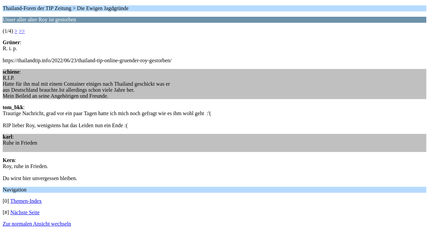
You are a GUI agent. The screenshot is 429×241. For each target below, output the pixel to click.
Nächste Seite (25, 212)
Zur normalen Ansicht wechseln (37, 224)
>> (22, 31)
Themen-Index (26, 201)
